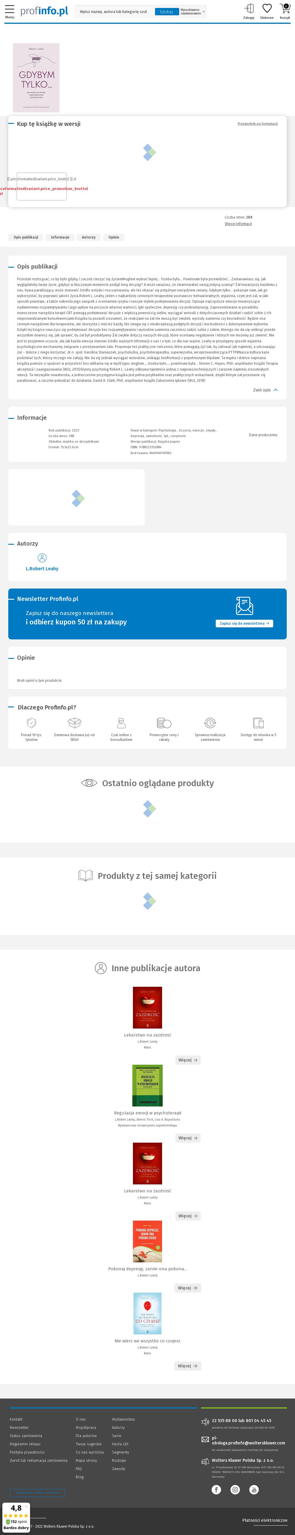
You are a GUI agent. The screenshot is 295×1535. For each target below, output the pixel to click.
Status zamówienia (26, 1436)
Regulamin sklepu (25, 1444)
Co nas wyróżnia (90, 1452)
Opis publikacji (26, 237)
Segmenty (120, 1452)
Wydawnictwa (123, 1419)
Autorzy (88, 237)
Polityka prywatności (27, 1452)
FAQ (79, 1468)
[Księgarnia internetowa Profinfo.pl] (44, 11)
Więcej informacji (238, 224)
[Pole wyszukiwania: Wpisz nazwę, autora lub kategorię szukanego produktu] (113, 11)
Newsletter (19, 1427)
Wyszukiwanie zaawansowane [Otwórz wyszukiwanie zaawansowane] (193, 11)
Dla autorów (86, 1436)
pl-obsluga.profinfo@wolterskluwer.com (248, 1441)
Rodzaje (119, 1460)
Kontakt (16, 1419)
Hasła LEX (120, 1444)
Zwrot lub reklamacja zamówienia (38, 1460)
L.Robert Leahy (42, 568)
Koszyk (285, 11)
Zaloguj (248, 11)
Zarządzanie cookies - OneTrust (37, 1492)
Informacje (60, 237)
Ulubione (267, 11)
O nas (81, 1419)
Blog (79, 1477)
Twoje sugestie (89, 1444)
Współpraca (86, 1427)
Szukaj (166, 11)
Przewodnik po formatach (258, 123)
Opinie (113, 237)
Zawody (118, 1468)
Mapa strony (86, 1460)
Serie (116, 1436)
